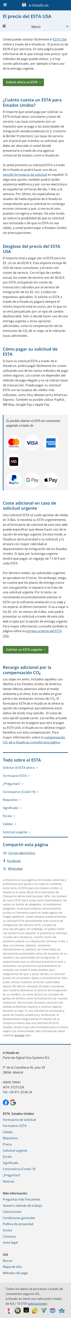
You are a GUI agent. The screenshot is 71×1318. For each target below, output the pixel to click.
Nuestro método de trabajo (22, 1206)
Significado (10, 808)
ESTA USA (60, 39)
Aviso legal (10, 1242)
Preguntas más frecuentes (22, 1199)
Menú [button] (22, 26)
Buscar (8, 1261)
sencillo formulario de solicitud (25, 175)
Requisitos (10, 800)
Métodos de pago (15, 1273)
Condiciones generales (19, 1218)
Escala (7, 816)
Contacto (9, 1236)
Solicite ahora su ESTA (22, 82)
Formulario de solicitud (19, 1120)
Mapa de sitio (12, 1267)
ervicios (19, 1035)
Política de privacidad (18, 1224)
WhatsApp (13, 869)
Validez (8, 824)
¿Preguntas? (11, 784)
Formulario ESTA (15, 776)
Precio (7, 1144)
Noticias (8, 1181)
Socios (7, 1230)
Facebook (12, 861)
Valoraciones (12, 1212)
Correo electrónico (19, 853)
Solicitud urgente (15, 832)
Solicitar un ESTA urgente (24, 649)
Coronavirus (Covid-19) (19, 792)
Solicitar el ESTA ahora (19, 768)
